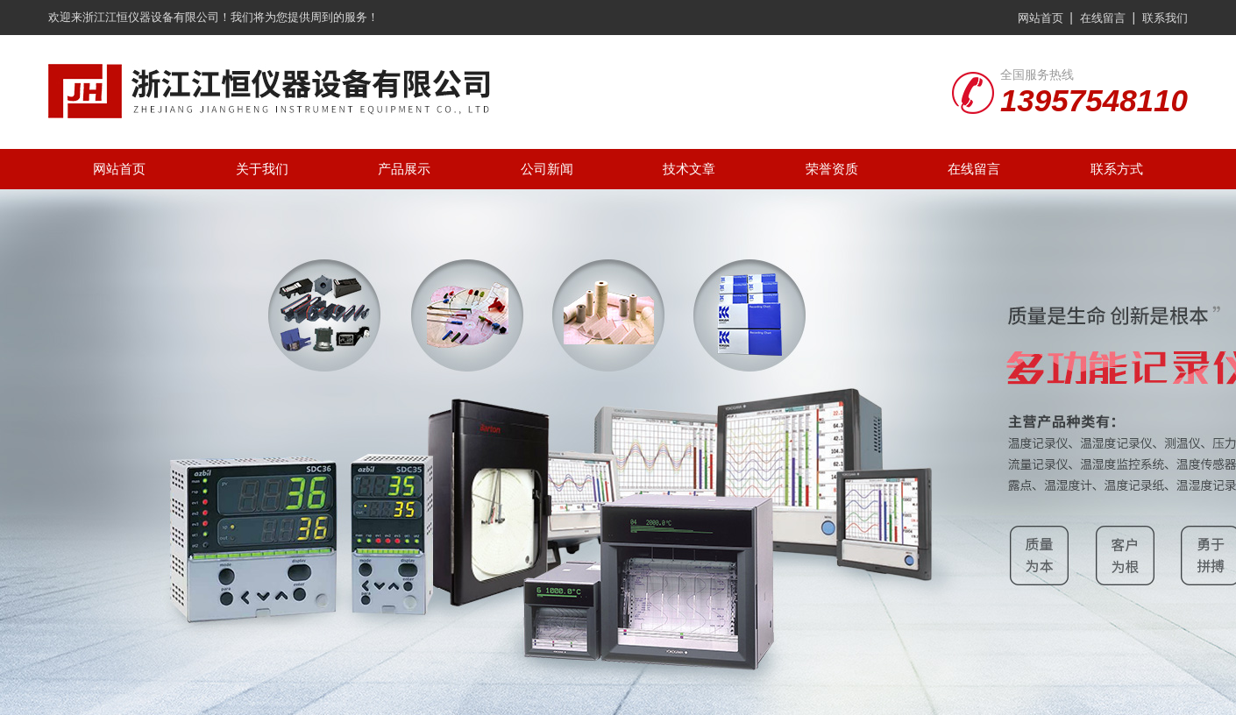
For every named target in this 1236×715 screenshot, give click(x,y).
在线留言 (1103, 18)
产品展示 (404, 168)
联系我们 (1165, 18)
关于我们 (262, 168)
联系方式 (1116, 168)
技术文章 (689, 168)
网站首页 (1040, 18)
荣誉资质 (832, 168)
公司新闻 (547, 168)
